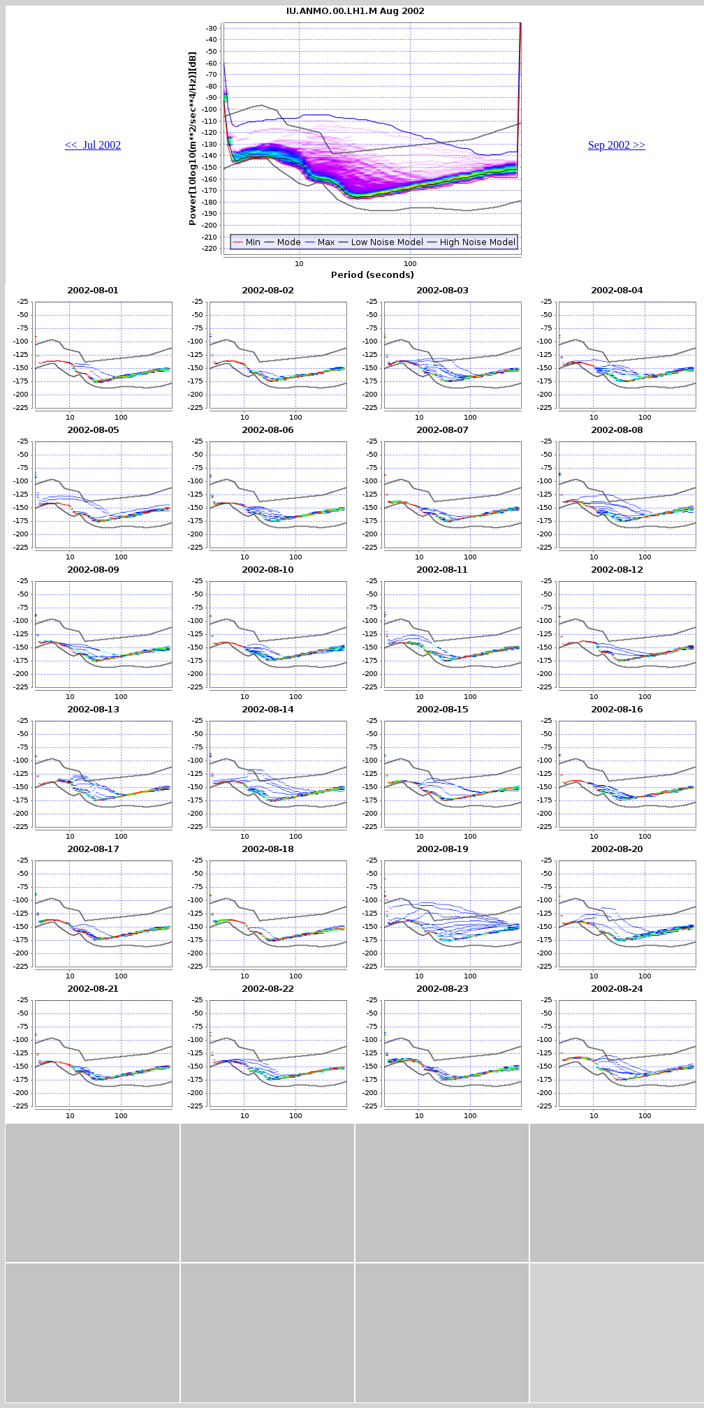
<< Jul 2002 (93, 145)
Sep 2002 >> (616, 145)
